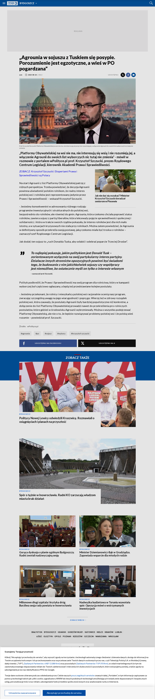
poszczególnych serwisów (83, 675)
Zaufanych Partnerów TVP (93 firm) (92, 663)
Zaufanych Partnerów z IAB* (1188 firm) (42, 663)
